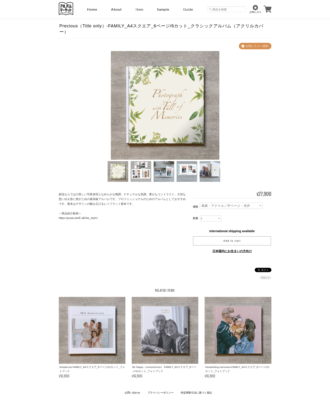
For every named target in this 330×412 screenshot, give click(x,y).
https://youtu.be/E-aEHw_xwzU (78, 218)
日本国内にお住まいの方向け (232, 251)
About (116, 9)
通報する (265, 277)
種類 (195, 206)
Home (92, 9)
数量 (195, 218)
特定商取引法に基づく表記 (196, 392)
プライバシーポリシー (161, 392)
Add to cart (232, 240)
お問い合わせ (132, 392)
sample (163, 9)
